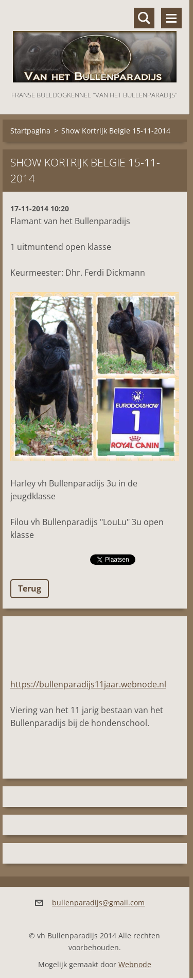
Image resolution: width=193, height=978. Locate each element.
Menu (171, 18)
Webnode (134, 964)
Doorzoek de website (144, 18)
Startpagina (30, 131)
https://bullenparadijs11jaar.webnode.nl (88, 684)
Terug (29, 588)
